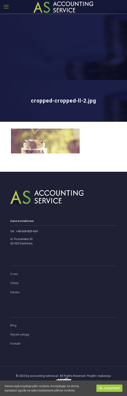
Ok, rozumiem (109, 388)
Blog (13, 325)
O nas (14, 274)
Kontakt (15, 343)
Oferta (14, 283)
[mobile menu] (6, 7)
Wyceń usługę (19, 334)
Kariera (14, 292)
